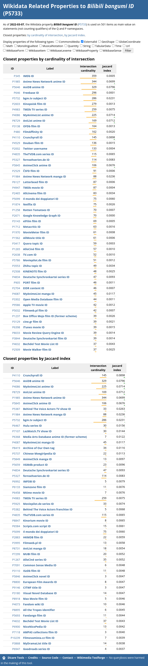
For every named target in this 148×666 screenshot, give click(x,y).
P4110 (16, 137)
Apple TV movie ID (35, 305)
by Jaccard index (74, 35)
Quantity (73, 46)
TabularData (103, 46)
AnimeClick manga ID (37, 459)
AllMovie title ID (34, 238)
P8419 (16, 448)
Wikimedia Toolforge (91, 657)
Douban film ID (33, 143)
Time (118, 46)
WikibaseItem (37, 50)
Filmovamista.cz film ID (39, 638)
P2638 (16, 254)
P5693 (16, 615)
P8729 (16, 120)
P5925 (16, 504)
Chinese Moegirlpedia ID (39, 453)
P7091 (16, 565)
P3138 (16, 126)
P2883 (16, 537)
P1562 (16, 238)
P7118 (16, 632)
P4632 (16, 344)
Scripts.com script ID (37, 526)
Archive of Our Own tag (39, 448)
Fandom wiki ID (33, 604)
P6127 (16, 182)
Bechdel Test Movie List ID (40, 344)
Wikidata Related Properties (41, 6)
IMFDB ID (29, 481)
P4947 (16, 187)
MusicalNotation (53, 46)
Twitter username (35, 148)
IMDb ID (28, 76)
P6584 (16, 526)
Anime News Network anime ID (44, 81)
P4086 (16, 115)
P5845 (16, 165)
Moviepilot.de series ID (38, 504)
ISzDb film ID (31, 571)
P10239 (15, 638)
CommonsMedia (69, 42)
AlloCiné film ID (33, 249)
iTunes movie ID (34, 327)
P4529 (16, 143)
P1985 (16, 81)
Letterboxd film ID (35, 182)
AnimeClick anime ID (37, 165)
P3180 (16, 593)
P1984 (16, 176)
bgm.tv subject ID (35, 98)
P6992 (16, 481)
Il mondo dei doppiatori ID (40, 199)
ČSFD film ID (31, 171)
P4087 (16, 294)
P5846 (16, 576)
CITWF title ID (32, 587)
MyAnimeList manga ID (38, 294)
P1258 (16, 210)
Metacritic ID (31, 227)
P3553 (16, 266)
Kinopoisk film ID (34, 104)
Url (128, 46)
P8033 (16, 333)
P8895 (16, 610)
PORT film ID (31, 282)
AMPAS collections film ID (40, 632)
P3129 (16, 321)
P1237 (16, 316)
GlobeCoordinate (129, 42)
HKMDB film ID (33, 537)
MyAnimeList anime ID (38, 115)
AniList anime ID (34, 120)
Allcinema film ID (34, 193)
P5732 (16, 98)
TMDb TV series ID (35, 109)
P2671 (16, 215)
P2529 (16, 171)
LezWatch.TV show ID (37, 431)
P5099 (16, 199)
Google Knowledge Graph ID (42, 215)
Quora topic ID (33, 243)
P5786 (16, 260)
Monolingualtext (28, 46)
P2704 (16, 288)
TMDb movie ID (33, 187)
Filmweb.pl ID (32, 543)
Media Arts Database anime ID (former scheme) (55, 437)
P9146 (16, 587)
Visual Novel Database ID (40, 593)
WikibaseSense (112, 50)
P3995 (16, 543)
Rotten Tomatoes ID (36, 210)
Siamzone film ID (34, 487)
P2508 (16, 271)
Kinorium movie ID (35, 520)
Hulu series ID (32, 425)
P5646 (16, 87)
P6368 (16, 437)
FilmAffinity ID (33, 132)
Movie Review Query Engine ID (43, 333)
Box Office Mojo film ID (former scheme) (50, 316)
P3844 (16, 338)
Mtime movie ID (34, 492)
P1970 (16, 232)
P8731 (16, 548)
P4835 (16, 154)
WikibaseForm (15, 50)
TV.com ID (29, 254)
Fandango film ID (34, 615)
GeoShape (108, 42)
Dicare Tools (16, 657)
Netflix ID (29, 204)
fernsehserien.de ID (36, 160)
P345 (17, 76)
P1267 (16, 559)
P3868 (16, 643)
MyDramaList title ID (37, 643)
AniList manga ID (34, 548)
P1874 (16, 204)
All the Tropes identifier (39, 610)
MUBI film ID (31, 554)
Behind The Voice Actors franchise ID (47, 509)
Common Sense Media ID (39, 565)
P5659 (16, 465)
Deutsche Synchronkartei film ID (45, 338)
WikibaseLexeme (60, 50)
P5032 (16, 310)
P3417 (16, 243)
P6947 (16, 649)
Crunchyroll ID (32, 137)
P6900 (16, 626)
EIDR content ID (33, 288)
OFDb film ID (31, 126)
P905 (17, 282)
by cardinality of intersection (45, 35)
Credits (33, 657)
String (87, 46)
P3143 (16, 221)
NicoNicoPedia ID (34, 626)
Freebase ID (31, 93)
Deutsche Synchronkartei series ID (46, 277)
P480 (17, 132)
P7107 (16, 431)
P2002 (16, 148)
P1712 (16, 227)
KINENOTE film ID (35, 271)
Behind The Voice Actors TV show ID (47, 409)
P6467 (16, 425)
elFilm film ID (32, 221)
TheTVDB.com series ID (38, 154)
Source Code (50, 657)
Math (9, 46)
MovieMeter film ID (36, 232)
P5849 (16, 459)
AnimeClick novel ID (36, 576)
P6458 (16, 492)
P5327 (16, 160)
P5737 (16, 453)
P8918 (16, 599)
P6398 (16, 327)
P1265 (16, 249)
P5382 (16, 509)
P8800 (16, 582)
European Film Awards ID (40, 582)
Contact (67, 657)
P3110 (16, 571)
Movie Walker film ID (37, 349)
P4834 (16, 277)
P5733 (82, 24)
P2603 (16, 104)
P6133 (16, 487)
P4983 (16, 109)
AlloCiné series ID (34, 559)
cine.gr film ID (32, 321)
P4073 (16, 604)
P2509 (16, 349)
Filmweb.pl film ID (35, 310)
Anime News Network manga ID (44, 176)
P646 (17, 93)
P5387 (16, 409)
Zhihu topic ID (32, 266)
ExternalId (90, 42)
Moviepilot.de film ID (37, 260)
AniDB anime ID (33, 87)
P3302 (16, 299)
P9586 (16, 305)
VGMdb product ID (35, 465)
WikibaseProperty (87, 50)
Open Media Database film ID (42, 299)
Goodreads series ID (36, 649)
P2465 (16, 193)
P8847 (16, 520)
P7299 (16, 554)
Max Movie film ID (35, 599)
